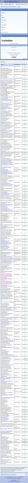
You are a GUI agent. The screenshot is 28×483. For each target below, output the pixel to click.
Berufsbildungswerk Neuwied (7, 298)
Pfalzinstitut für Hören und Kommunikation (6, 324)
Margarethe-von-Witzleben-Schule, (6, 109)
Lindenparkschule (4, 361)
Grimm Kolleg (4, 126)
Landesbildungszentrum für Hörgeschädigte (6, 194)
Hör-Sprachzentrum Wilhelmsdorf (5, 419)
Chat (2, 15)
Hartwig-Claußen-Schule (6, 184)
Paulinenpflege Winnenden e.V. (7, 347)
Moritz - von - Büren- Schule (7, 196)
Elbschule (3, 153)
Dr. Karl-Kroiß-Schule (5, 452)
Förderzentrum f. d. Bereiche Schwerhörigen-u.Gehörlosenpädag (7, 182)
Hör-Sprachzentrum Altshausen (7, 421)
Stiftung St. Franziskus (5, 374)
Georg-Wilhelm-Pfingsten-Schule (6, 168)
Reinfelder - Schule (5, 122)
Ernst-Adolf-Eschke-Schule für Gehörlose (7, 116)
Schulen (2, 17)
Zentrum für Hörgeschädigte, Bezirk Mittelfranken (7, 432)
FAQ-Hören (3, 27)
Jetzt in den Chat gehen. (14, 43)
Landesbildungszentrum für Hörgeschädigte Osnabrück (6, 261)
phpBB (10, 477)
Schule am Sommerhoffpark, (7, 307)
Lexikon (2, 29)
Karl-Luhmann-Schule (5, 262)
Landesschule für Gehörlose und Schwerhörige (6, 297)
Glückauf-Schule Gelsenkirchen (7, 250)
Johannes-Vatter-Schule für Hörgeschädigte (6, 314)
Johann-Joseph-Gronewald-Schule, (6, 272)
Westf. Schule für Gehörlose (7, 200)
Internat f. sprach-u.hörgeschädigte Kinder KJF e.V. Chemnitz (7, 97)
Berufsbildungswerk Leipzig (6, 78)
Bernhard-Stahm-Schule (6, 256)
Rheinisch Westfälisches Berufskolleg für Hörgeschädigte (6, 245)
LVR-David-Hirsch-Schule (6, 286)
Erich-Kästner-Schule (5, 252)
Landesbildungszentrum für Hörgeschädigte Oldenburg (6, 173)
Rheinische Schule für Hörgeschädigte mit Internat (7, 290)
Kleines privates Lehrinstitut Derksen (6, 393)
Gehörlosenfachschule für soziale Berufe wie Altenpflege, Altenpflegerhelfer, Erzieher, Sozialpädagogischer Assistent (7, 163)
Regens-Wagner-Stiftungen (6, 428)
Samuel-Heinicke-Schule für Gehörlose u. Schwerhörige (6, 81)
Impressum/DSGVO (4, 32)
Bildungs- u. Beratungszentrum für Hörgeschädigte (7, 378)
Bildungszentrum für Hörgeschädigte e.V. (5, 242)
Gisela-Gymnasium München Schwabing (7, 382)
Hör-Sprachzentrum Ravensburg (5, 417)
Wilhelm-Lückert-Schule (6, 204)
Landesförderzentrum (5, 147)
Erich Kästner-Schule (5, 367)
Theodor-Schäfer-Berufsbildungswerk (5, 170)
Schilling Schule (4, 123)
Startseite (3, 12)
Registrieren (25, 58)
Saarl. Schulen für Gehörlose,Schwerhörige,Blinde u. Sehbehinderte (7, 321)
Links (2, 22)
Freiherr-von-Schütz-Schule (6, 317)
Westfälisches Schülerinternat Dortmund (7, 228)
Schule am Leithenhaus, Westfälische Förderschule (6, 234)
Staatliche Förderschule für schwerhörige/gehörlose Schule (7, 457)
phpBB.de (19, 478)
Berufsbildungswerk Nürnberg (7, 433)
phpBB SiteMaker (14, 480)
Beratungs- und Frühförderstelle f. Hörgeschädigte (4, 207)
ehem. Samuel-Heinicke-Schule (6, 156)
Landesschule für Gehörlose (6, 137)
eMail (13, 471)
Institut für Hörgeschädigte (6, 442)
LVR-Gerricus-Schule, (5, 221)
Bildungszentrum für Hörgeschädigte (5, 448)
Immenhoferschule (5, 342)
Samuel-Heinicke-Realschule (4, 402)
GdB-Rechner (3, 20)
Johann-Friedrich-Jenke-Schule (7, 65)
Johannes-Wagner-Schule (6, 355)
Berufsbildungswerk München (7, 395)
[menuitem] (3, 4)
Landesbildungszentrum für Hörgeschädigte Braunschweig (7, 211)
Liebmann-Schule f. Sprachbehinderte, (5, 106)
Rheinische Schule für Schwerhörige (5, 248)
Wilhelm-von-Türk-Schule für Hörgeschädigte (7, 131)
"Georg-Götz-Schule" (5, 103)
